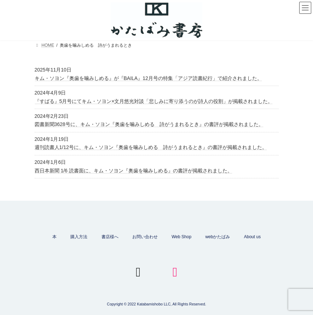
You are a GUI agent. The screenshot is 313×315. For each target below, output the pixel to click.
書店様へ (110, 236)
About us (252, 236)
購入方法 (78, 236)
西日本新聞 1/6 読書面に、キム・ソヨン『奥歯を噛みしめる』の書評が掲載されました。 (133, 170)
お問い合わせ (145, 236)
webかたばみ (217, 236)
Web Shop (181, 236)
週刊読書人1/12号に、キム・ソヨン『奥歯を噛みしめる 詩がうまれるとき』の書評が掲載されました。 (151, 147)
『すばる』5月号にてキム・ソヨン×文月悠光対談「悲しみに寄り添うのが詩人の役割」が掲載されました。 (154, 101)
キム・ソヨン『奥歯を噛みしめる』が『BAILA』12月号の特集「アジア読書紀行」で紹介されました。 (148, 78)
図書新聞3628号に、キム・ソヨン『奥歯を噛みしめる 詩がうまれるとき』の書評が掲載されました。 (149, 124)
